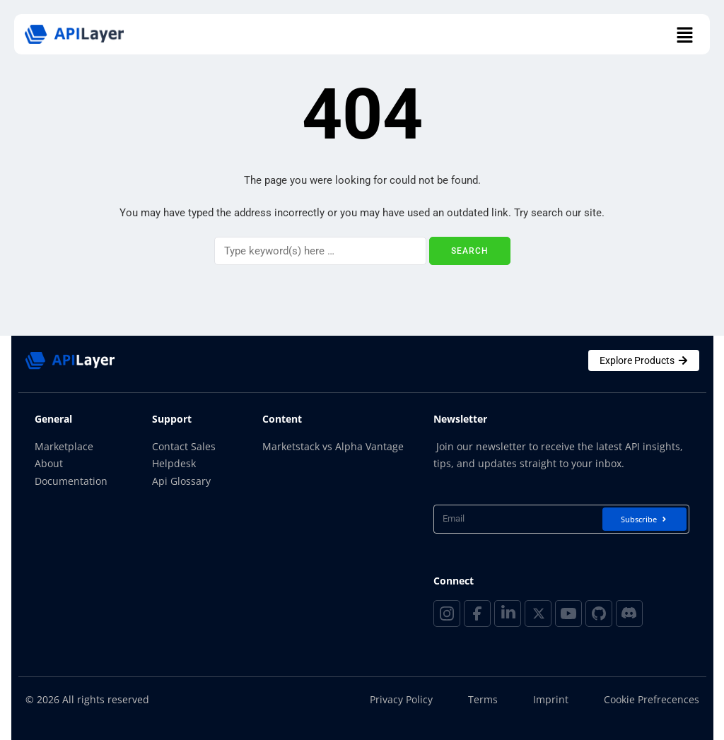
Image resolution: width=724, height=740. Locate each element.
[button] (685, 36)
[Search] (320, 251)
